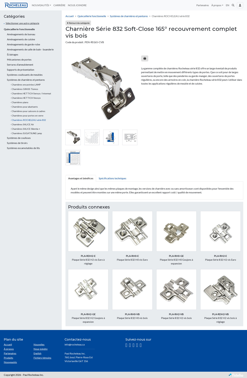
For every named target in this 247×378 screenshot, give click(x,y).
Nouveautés (10, 362)
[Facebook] (130, 345)
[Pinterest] (141, 345)
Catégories (14, 16)
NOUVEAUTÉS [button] (40, 5)
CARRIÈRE (59, 5)
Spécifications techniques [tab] (112, 178)
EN (227, 5)
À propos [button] (216, 5)
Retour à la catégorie (78, 23)
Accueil (70, 16)
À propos (9, 348)
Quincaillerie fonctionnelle (19, 29)
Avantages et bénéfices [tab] (80, 178)
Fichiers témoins (42, 357)
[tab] (73, 137)
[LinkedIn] (133, 345)
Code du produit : (75, 42)
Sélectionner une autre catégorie (22, 23)
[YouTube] (137, 345)
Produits (8, 357)
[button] (233, 5)
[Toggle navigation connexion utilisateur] (240, 5)
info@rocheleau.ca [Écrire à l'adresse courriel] (75, 344)
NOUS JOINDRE (77, 5)
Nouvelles (39, 344)
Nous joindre (40, 348)
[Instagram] (126, 345)
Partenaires (202, 5)
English (37, 353)
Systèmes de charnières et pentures (129, 16)
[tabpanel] (154, 191)
